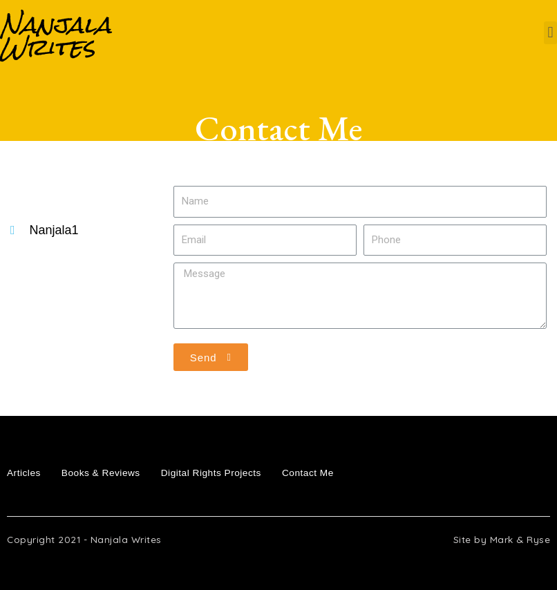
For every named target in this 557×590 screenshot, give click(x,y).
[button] (550, 32)
